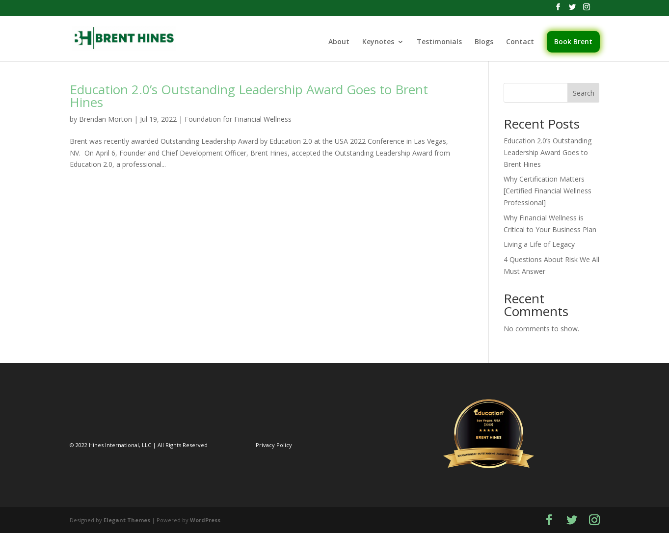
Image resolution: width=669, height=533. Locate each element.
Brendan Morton (105, 119)
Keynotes (378, 42)
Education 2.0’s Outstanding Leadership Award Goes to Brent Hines (249, 95)
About (338, 42)
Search (583, 93)
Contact (520, 42)
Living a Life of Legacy (539, 244)
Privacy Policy (274, 445)
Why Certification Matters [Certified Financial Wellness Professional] (547, 190)
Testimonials (439, 42)
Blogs (484, 42)
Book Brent (573, 41)
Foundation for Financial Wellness (238, 119)
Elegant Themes (127, 520)
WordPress (205, 520)
